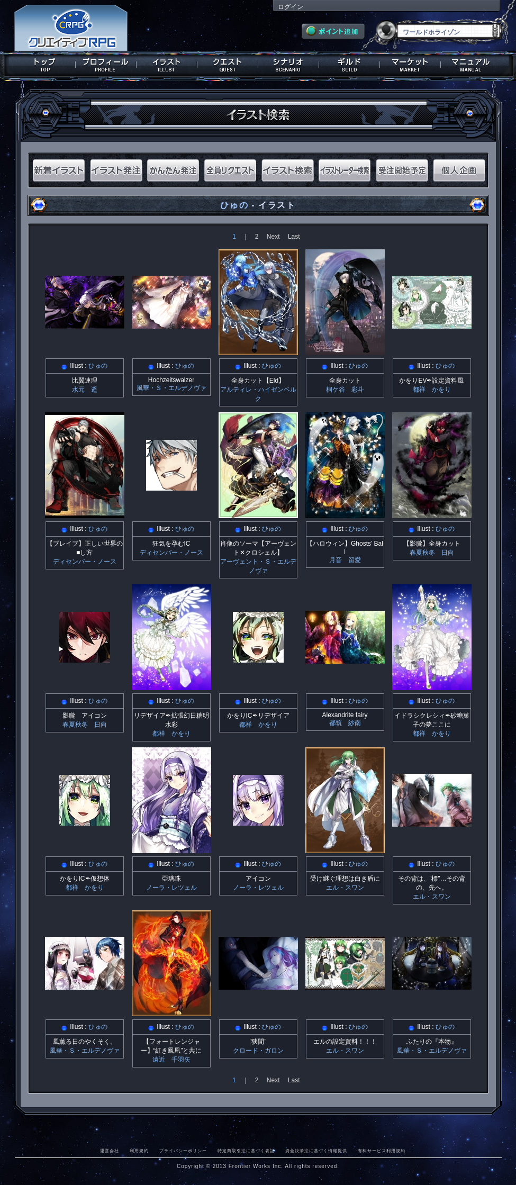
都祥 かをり (432, 389)
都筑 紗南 (345, 723)
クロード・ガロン (258, 1050)
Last (294, 236)
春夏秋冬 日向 (432, 552)
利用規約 (139, 1150)
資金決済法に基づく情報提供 (316, 1150)
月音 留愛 (345, 560)
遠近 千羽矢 (171, 1059)
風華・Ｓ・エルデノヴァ (171, 388)
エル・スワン (345, 887)
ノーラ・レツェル (171, 887)
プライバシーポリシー (183, 1150)
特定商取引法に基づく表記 (246, 1150)
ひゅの (234, 205)
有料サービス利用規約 (381, 1150)
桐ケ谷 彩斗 (345, 389)
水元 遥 (84, 389)
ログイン (290, 7)
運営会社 (109, 1150)
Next (273, 236)
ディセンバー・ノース (84, 561)
